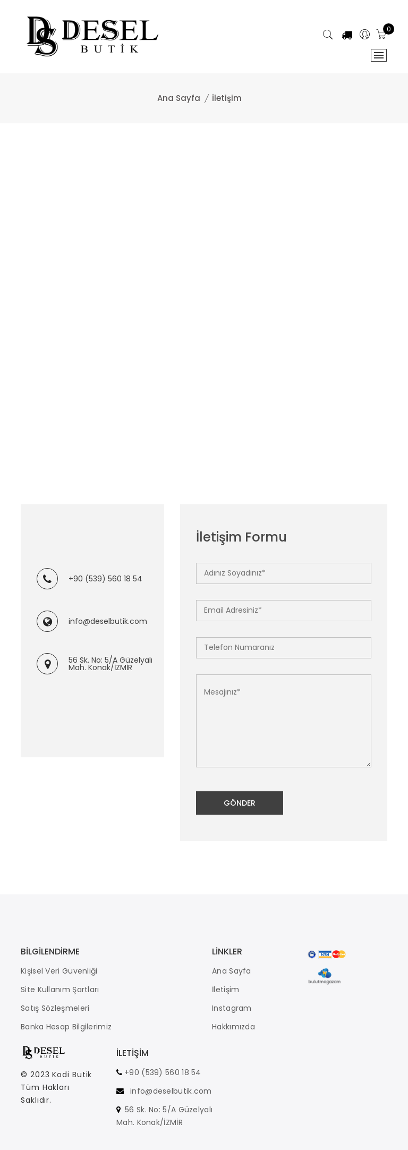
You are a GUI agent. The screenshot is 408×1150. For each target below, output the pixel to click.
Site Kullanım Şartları (60, 989)
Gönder (240, 803)
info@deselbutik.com (108, 621)
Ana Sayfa (178, 98)
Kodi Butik (72, 1077)
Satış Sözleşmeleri (55, 1008)
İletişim (225, 989)
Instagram (232, 1008)
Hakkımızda (233, 1026)
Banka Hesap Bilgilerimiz (66, 1026)
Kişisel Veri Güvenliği (59, 971)
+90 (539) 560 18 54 (105, 578)
